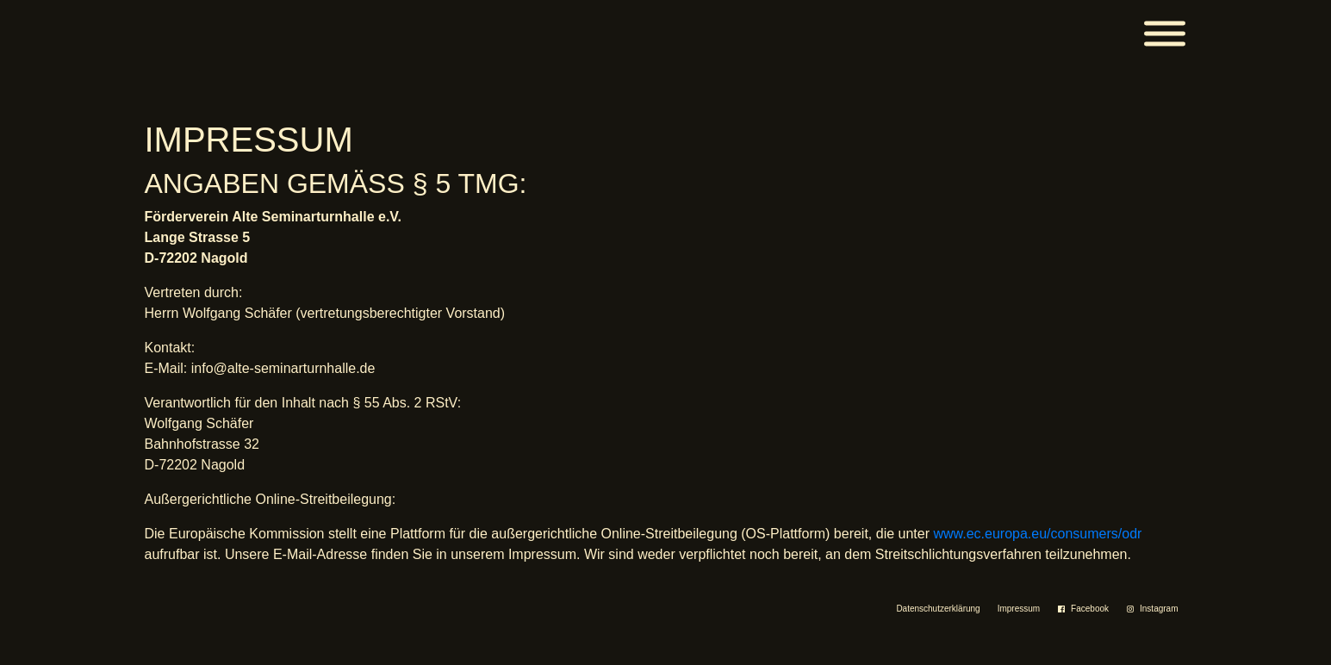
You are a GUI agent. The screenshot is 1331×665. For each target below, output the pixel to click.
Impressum (1019, 608)
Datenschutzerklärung (938, 608)
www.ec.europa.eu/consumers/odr (1037, 533)
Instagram (1159, 608)
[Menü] (1164, 34)
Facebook (1090, 608)
